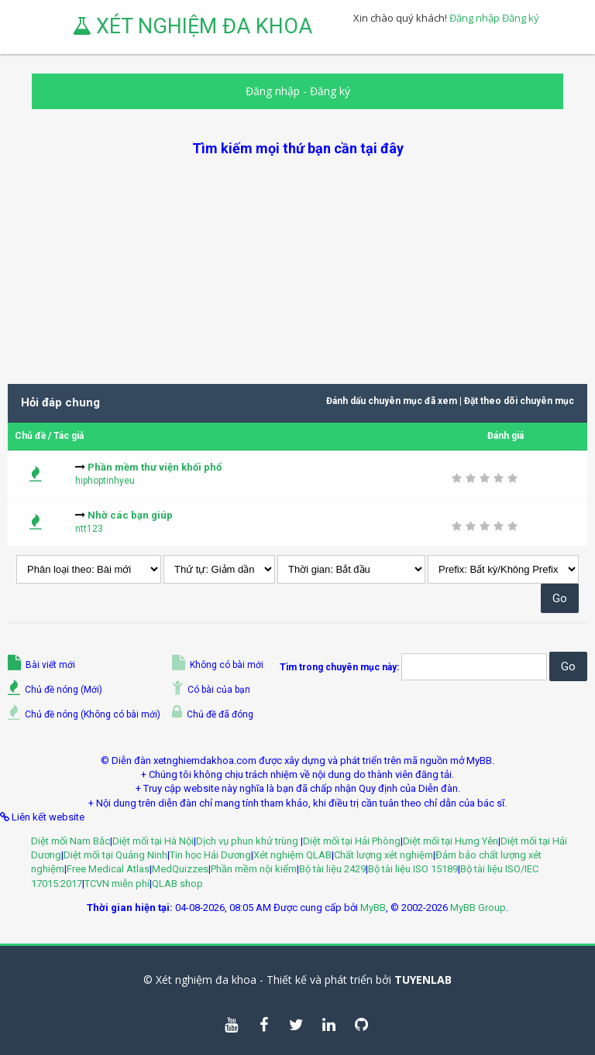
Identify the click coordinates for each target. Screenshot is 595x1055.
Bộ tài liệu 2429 (332, 869)
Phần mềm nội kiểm (254, 869)
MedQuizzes (180, 869)
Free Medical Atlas (108, 869)
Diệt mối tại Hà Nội (153, 841)
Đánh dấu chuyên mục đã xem (391, 401)
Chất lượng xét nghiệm (383, 855)
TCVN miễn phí (117, 883)
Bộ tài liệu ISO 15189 (413, 869)
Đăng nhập (474, 18)
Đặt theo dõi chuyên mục (519, 401)
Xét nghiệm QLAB (292, 855)
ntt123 (89, 528)
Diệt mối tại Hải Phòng (352, 841)
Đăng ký (520, 18)
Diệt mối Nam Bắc (70, 841)
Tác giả (68, 435)
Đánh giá (505, 435)
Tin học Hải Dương (210, 855)
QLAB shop (177, 883)
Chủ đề (30, 435)
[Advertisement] (297, 266)
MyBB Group (478, 907)
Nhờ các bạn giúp (130, 515)
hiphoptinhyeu (105, 480)
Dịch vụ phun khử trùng (248, 841)
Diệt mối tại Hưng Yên (450, 841)
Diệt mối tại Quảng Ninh (115, 855)
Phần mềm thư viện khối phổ (155, 467)
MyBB (373, 907)
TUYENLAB (423, 979)
